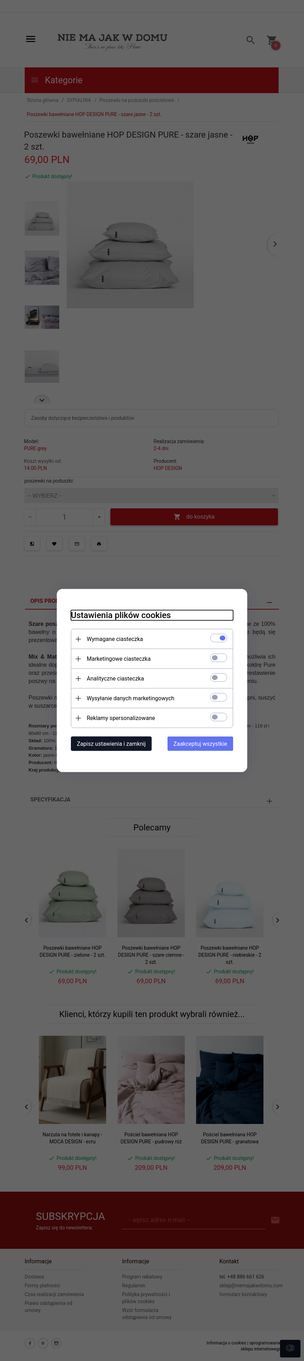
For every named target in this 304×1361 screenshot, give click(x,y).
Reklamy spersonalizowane (121, 718)
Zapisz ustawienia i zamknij (111, 743)
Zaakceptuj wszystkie (200, 743)
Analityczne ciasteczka (115, 678)
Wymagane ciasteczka (115, 639)
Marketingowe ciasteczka (119, 658)
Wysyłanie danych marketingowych (130, 698)
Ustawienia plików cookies (121, 615)
